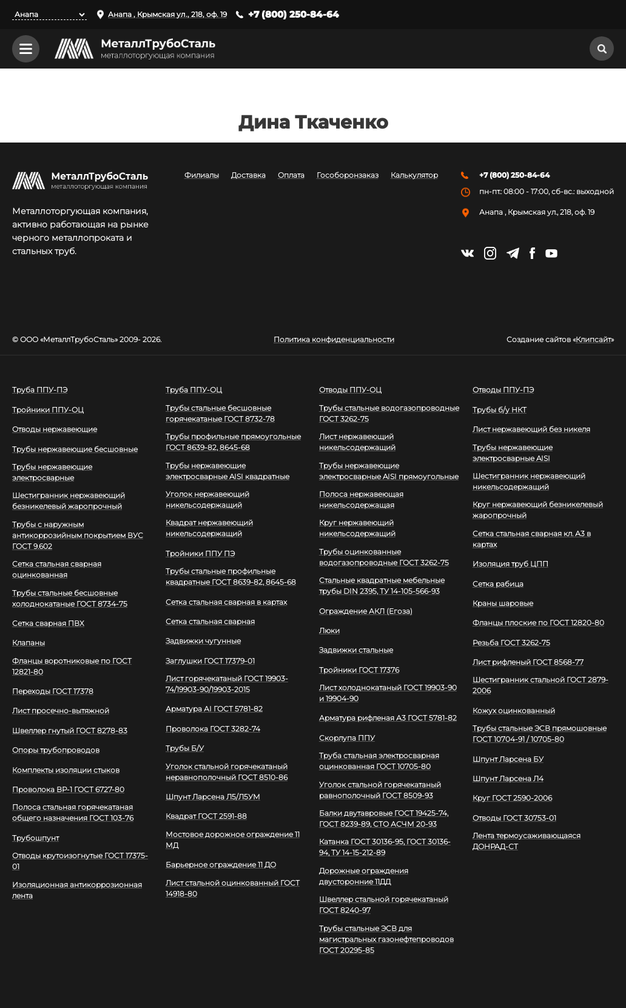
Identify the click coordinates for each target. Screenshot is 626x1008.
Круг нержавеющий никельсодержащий (357, 528)
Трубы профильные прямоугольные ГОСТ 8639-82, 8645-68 (233, 442)
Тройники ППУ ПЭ (200, 553)
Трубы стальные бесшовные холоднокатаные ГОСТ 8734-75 (69, 598)
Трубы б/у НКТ (500, 409)
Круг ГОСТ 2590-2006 (512, 797)
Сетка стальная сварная (210, 621)
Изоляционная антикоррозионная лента (77, 890)
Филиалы (201, 176)
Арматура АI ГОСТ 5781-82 (214, 709)
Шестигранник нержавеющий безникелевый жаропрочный (68, 501)
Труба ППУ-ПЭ (39, 389)
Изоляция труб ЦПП (510, 563)
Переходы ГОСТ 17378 (52, 691)
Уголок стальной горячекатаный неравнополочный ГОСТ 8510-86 (227, 772)
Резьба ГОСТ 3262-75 (511, 642)
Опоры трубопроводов (55, 749)
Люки (329, 630)
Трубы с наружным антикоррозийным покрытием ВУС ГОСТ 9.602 (77, 535)
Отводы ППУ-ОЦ (350, 389)
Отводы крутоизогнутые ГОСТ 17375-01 (80, 861)
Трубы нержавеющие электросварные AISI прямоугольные (389, 471)
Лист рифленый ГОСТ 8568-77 (528, 662)
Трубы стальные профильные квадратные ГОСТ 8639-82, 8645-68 (231, 576)
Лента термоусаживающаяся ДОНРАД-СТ (527, 841)
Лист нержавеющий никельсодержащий (357, 442)
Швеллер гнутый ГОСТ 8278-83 (69, 730)
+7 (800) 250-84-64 (293, 14)
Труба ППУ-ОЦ (194, 389)
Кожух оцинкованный (514, 710)
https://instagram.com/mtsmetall (490, 253)
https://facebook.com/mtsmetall (532, 253)
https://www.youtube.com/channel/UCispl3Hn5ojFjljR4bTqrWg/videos (551, 253)
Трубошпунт (35, 837)
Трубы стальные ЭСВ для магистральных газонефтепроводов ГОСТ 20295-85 (386, 939)
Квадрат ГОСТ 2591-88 (206, 816)
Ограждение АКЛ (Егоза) (365, 611)
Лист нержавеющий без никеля (531, 429)
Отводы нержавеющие (54, 429)
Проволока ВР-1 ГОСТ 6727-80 (68, 789)
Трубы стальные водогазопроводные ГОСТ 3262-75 (389, 413)
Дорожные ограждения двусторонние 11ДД (363, 876)
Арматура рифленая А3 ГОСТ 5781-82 (388, 718)
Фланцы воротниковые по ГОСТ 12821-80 (72, 666)
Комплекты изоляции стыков (65, 769)
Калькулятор (414, 176)
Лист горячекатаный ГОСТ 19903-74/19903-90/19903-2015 (227, 684)
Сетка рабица (498, 583)
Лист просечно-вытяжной (60, 711)
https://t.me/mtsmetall (513, 253)
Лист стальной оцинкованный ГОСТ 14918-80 (233, 888)
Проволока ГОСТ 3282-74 (213, 728)
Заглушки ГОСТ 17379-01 (210, 660)
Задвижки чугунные (203, 640)
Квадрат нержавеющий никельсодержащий (209, 528)
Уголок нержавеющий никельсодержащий (207, 499)
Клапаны (28, 642)
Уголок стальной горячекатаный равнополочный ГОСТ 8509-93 (380, 790)
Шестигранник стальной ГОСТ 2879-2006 (540, 686)
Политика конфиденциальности (334, 339)
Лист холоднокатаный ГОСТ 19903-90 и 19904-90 (388, 693)
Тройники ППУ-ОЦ (48, 409)
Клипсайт (593, 339)
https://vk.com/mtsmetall (467, 253)
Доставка (248, 176)
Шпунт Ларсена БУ (508, 759)
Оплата (291, 176)
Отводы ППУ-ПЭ (503, 389)
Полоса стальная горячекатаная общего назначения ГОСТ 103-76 (72, 812)
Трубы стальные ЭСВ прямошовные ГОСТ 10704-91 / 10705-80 (540, 734)
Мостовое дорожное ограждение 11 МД (233, 840)
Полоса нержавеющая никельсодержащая (361, 499)
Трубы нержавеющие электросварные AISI (513, 453)
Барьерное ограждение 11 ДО (221, 864)
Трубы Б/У (185, 748)
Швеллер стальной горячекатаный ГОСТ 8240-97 (383, 905)
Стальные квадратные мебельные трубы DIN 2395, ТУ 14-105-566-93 (382, 586)
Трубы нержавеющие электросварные (52, 472)
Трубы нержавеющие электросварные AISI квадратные (227, 471)
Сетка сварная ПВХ (48, 623)
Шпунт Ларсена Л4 (508, 778)
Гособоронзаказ (348, 176)
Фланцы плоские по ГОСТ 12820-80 (538, 622)
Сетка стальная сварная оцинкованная (56, 569)
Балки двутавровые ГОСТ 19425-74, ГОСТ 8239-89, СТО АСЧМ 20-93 (383, 818)
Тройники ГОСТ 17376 (359, 669)
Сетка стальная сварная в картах (226, 601)
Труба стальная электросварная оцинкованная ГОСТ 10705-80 (379, 761)
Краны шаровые (503, 603)
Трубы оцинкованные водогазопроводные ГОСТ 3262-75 (384, 557)
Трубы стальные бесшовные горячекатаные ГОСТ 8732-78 (220, 413)
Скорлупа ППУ (347, 737)
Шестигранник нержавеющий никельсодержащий (529, 481)
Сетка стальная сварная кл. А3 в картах (532, 539)
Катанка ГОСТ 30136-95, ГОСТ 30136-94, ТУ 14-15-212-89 (385, 847)
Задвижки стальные (356, 649)
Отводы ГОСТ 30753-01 (514, 817)
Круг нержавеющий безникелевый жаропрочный (538, 510)
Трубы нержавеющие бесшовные (75, 449)
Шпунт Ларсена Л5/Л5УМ (213, 796)
